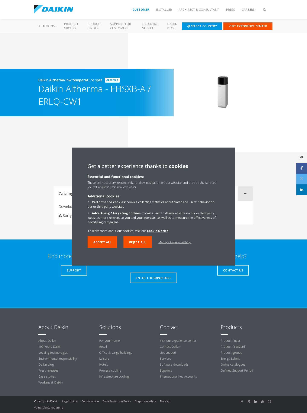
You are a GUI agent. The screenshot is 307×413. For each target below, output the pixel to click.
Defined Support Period (237, 370)
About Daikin (47, 341)
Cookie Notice (157, 231)
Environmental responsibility (57, 358)
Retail (103, 346)
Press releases (48, 370)
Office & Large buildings (115, 352)
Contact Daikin (170, 346)
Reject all (137, 242)
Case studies (47, 376)
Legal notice (70, 401)
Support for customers (120, 26)
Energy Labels (230, 358)
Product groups (71, 26)
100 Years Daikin (49, 346)
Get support (168, 352)
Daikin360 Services (150, 26)
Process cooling (110, 370)
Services (165, 358)
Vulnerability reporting (48, 407)
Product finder (95, 26)
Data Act (165, 401)
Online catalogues (233, 364)
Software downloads (174, 364)
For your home (109, 341)
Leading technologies (53, 352)
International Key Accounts (178, 376)
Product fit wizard (233, 346)
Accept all (102, 242)
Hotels (103, 364)
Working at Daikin (50, 382)
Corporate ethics (145, 401)
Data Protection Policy (117, 401)
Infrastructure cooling (114, 376)
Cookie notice (90, 401)
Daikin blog (172, 26)
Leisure (104, 358)
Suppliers (166, 370)
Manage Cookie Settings (174, 242)
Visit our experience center (178, 341)
